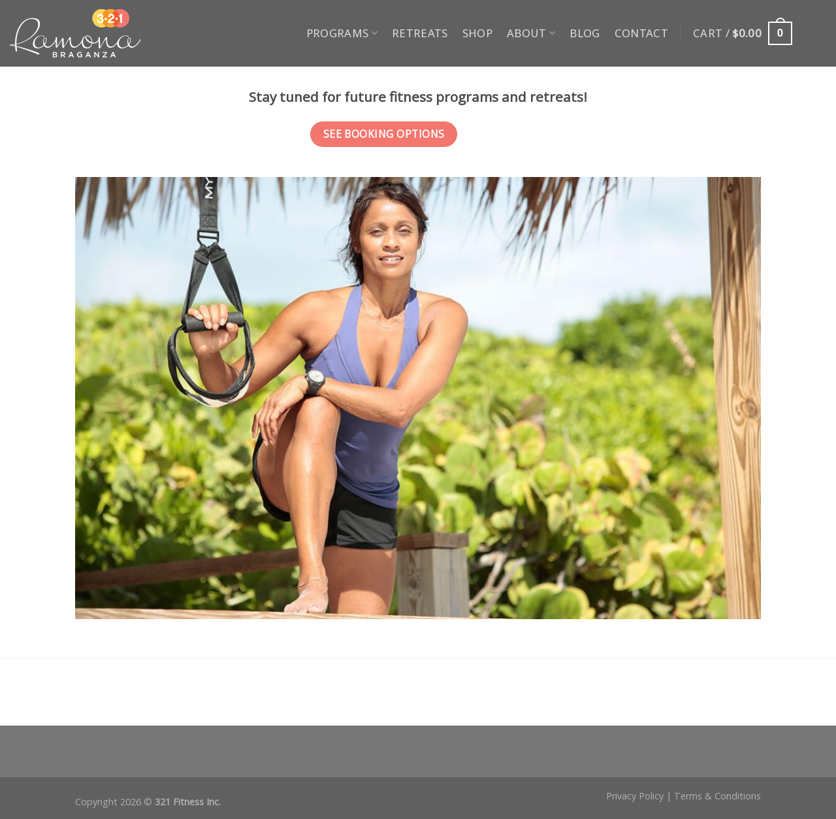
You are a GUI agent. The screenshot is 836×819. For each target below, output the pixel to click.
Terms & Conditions (717, 796)
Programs (342, 32)
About (531, 32)
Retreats (420, 32)
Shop (477, 32)
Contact (641, 32)
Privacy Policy (635, 796)
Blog (585, 32)
